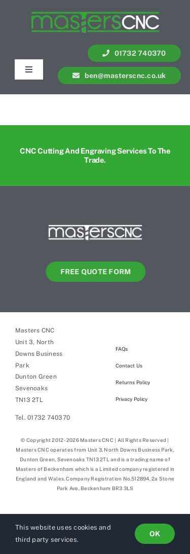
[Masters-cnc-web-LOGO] (95, 220)
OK (154, 534)
